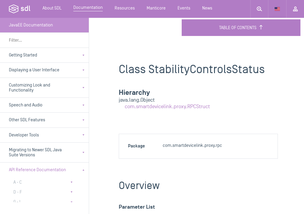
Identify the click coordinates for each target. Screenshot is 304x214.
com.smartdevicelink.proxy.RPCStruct (167, 106)
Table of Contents (241, 28)
